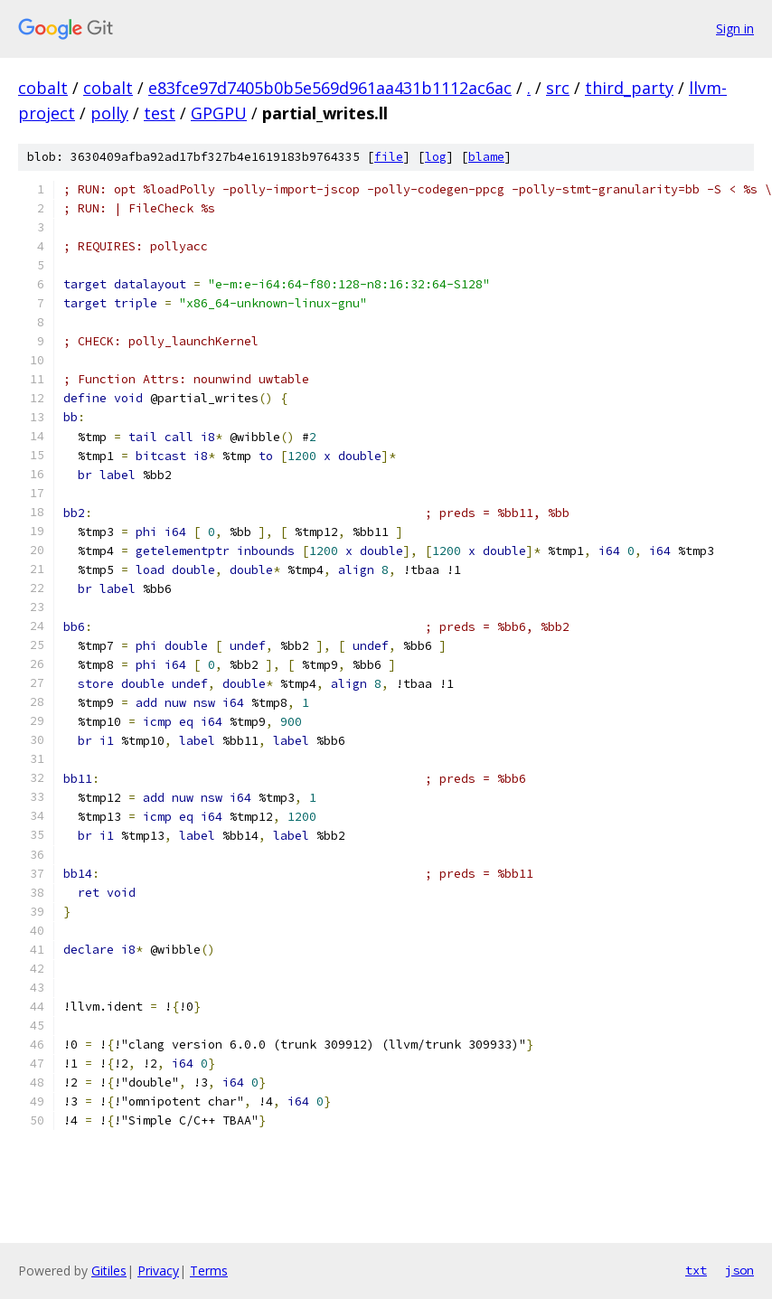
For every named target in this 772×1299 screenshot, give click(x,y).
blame (486, 157)
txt (696, 1270)
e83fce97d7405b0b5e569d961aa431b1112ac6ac (330, 88)
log (436, 157)
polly (109, 113)
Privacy (158, 1270)
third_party (629, 88)
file (388, 157)
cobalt (43, 88)
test (159, 113)
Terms (209, 1270)
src (558, 88)
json (739, 1270)
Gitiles (109, 1270)
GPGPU (219, 113)
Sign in (735, 28)
